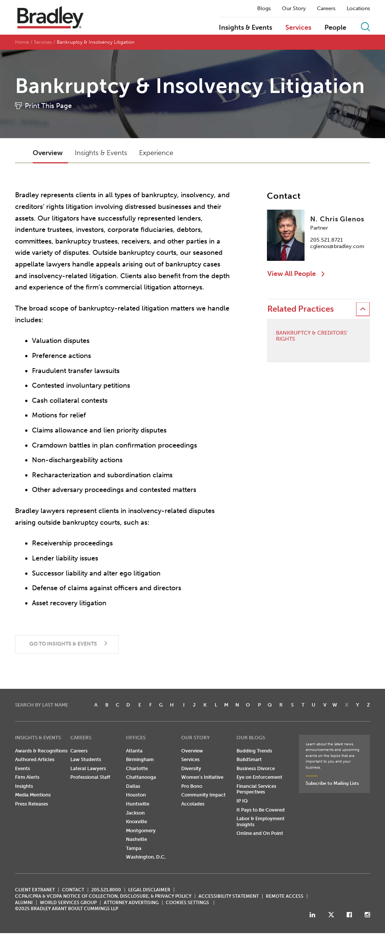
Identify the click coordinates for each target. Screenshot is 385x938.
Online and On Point (259, 833)
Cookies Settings (187, 902)
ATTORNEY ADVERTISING (131, 902)
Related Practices (300, 309)
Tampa (133, 848)
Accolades (193, 804)
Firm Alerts (27, 777)
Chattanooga (141, 777)
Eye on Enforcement (259, 777)
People (335, 28)
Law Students (85, 760)
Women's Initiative (202, 777)
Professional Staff (90, 777)
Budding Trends (254, 751)
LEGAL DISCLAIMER (149, 890)
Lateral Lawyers (88, 768)
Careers (326, 8)
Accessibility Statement (229, 896)
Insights (24, 786)
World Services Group (68, 902)
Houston (136, 795)
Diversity (191, 768)
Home (22, 42)
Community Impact (203, 795)
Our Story (294, 8)
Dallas (133, 786)
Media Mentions (33, 795)
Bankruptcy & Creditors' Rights (312, 336)
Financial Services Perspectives (256, 789)
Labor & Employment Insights (260, 822)
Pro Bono (191, 786)
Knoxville (136, 822)
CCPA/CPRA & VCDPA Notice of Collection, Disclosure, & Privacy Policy (103, 896)
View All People (291, 274)
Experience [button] (156, 153)
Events (22, 768)
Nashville (136, 839)
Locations (358, 8)
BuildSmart (249, 760)
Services (298, 28)
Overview (192, 751)
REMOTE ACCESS (284, 896)
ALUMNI (24, 902)
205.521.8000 (106, 890)
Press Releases (31, 804)
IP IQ (242, 801)
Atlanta (134, 751)
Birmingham (140, 760)
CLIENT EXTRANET (35, 890)
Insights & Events (245, 28)
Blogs (264, 8)
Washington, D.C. (145, 857)
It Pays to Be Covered (260, 810)
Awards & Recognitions (41, 751)
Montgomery (141, 830)
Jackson (135, 813)
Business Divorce (255, 768)
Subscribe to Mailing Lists (332, 783)
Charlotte (137, 768)
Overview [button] (48, 153)
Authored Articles (35, 760)
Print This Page (48, 106)
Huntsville (137, 804)
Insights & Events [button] (101, 153)
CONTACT (73, 890)
